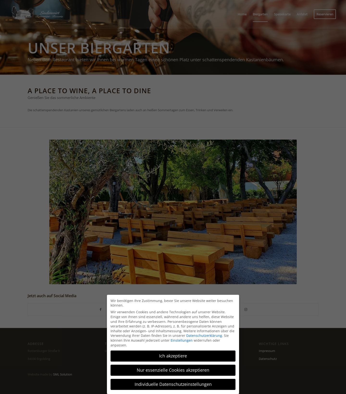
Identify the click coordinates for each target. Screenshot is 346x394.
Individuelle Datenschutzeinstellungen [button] (173, 384)
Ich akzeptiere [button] (173, 356)
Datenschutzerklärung (204, 335)
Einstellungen (182, 340)
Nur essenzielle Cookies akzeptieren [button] (173, 370)
